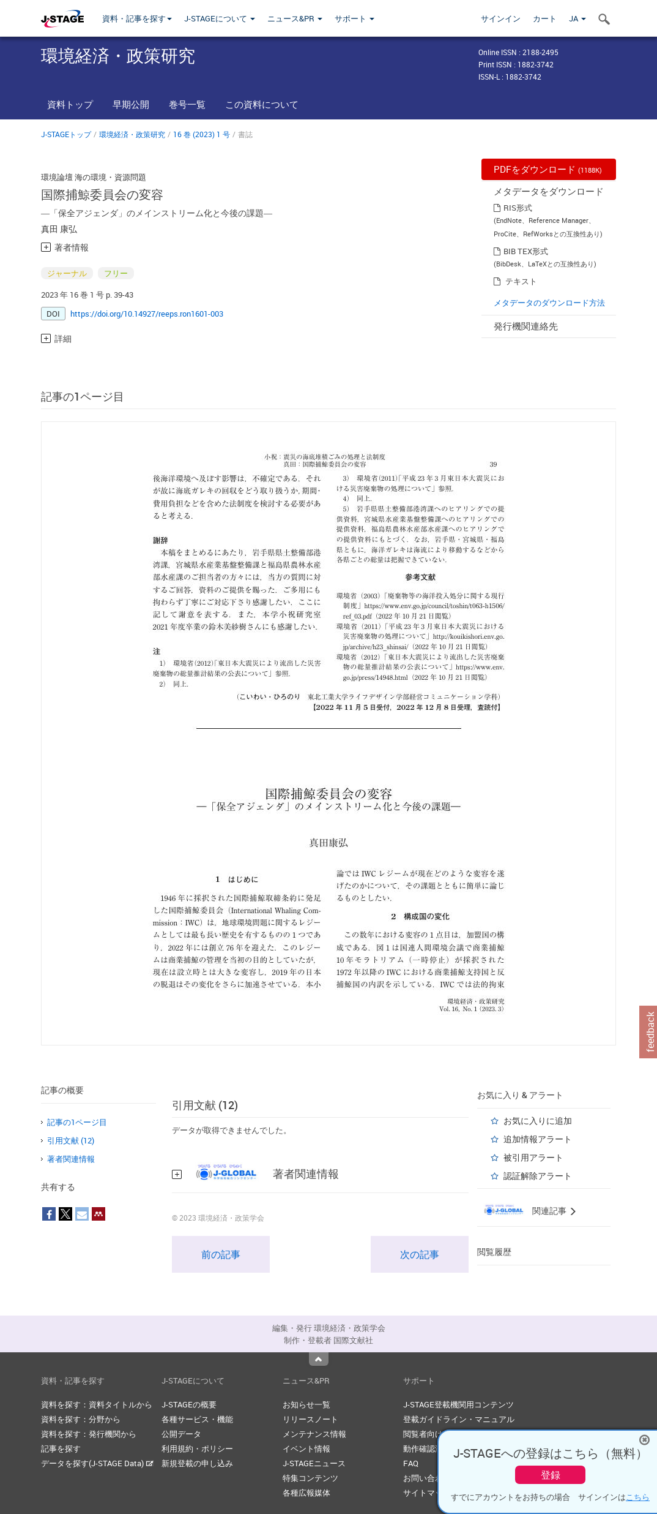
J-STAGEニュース (314, 1463)
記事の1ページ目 (77, 1122)
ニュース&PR (294, 18)
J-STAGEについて (219, 18)
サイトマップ (427, 1492)
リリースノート (310, 1419)
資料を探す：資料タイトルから (96, 1404)
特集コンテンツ (310, 1477)
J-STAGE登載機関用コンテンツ (458, 1404)
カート (545, 18)
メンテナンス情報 (314, 1433)
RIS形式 (517, 207)
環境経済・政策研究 (132, 134)
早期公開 (131, 104)
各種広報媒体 (306, 1492)
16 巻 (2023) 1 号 (201, 134)
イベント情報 (306, 1448)
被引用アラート (533, 1157)
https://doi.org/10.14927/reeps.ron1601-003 (146, 313)
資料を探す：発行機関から (88, 1433)
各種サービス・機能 (197, 1419)
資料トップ (70, 104)
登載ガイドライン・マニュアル (458, 1419)
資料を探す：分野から (81, 1419)
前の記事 (220, 1254)
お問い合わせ (427, 1477)
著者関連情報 (71, 1158)
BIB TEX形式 (525, 251)
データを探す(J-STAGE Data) (97, 1463)
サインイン (501, 18)
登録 (550, 1475)
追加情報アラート (537, 1139)
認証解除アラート (537, 1175)
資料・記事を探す (137, 18)
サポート (354, 18)
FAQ (410, 1463)
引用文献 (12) (70, 1140)
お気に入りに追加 (537, 1120)
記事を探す (61, 1448)
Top (318, 1359)
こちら (638, 1496)
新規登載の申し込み (197, 1463)
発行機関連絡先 (526, 326)
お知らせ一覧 (306, 1404)
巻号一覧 (187, 104)
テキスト (521, 281)
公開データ (181, 1433)
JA (577, 18)
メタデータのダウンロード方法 (549, 302)
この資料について (262, 104)
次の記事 (419, 1254)
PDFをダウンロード (548, 169)
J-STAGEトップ (66, 134)
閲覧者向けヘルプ (435, 1433)
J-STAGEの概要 (189, 1404)
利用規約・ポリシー (197, 1448)
